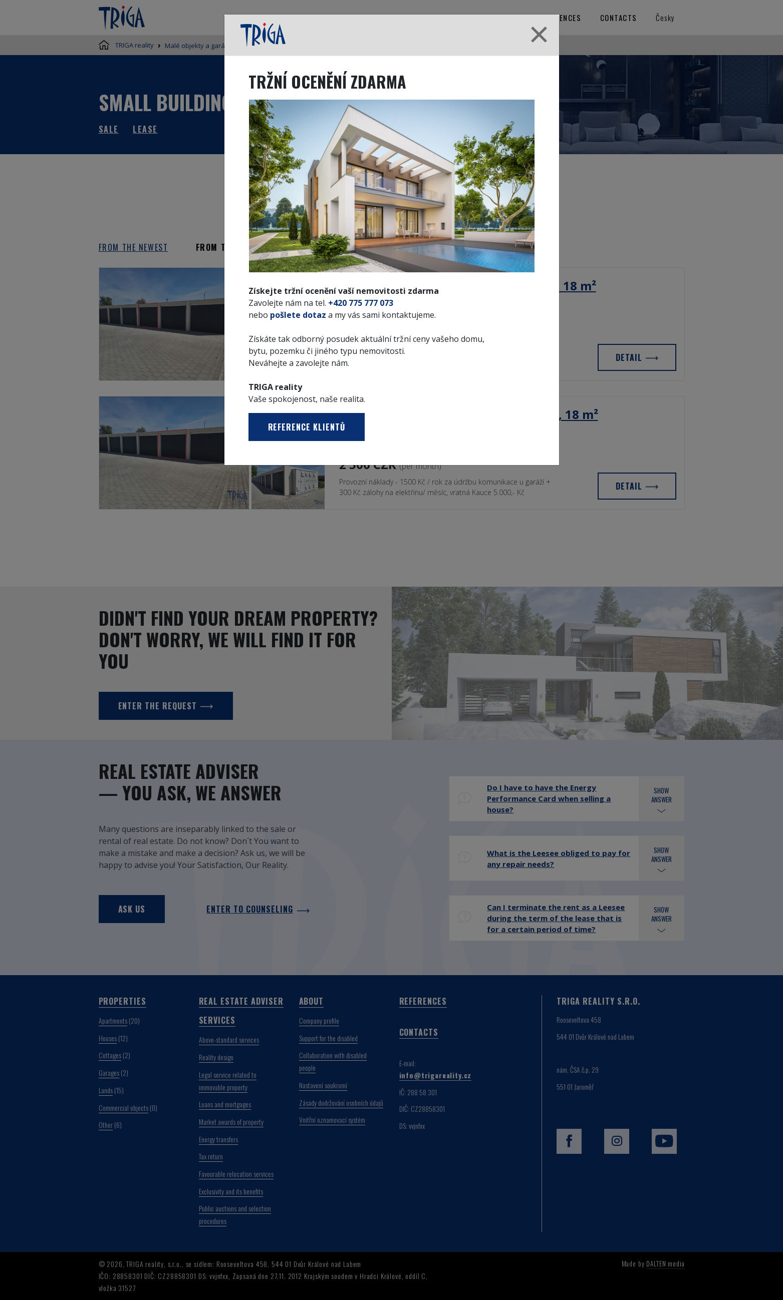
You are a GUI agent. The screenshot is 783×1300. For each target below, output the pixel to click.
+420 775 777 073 (360, 302)
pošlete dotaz (298, 314)
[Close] (539, 35)
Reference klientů (306, 427)
